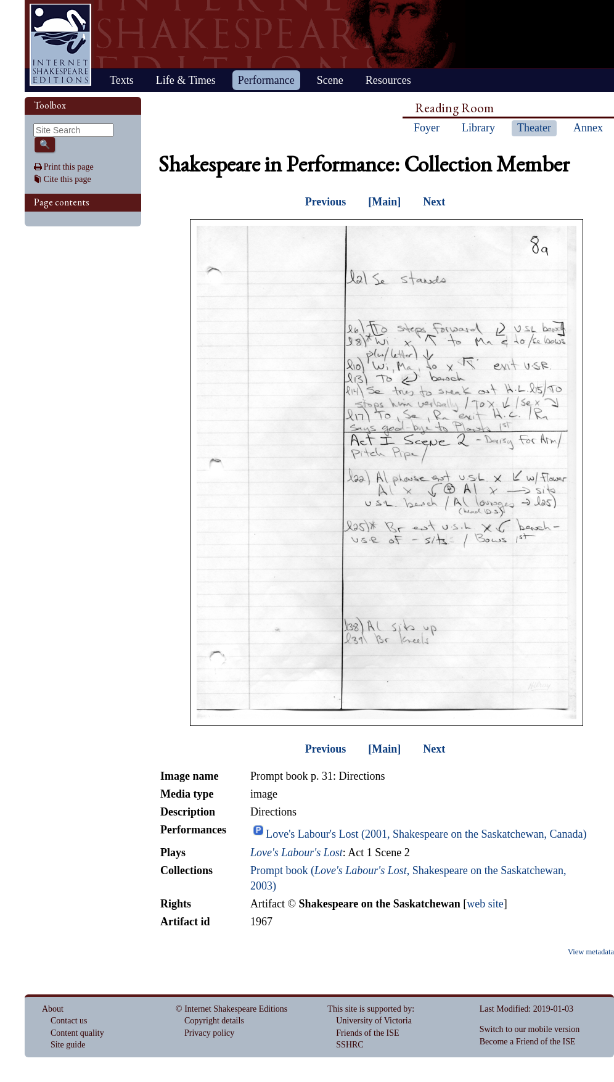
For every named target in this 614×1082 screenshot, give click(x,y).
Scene (330, 80)
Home (60, 45)
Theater (534, 128)
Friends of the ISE (367, 1033)
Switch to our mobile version (530, 1029)
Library (478, 128)
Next (434, 202)
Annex (588, 128)
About (52, 1009)
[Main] (384, 202)
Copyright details (214, 1020)
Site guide (68, 1044)
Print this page (69, 166)
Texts (122, 80)
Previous (325, 202)
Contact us (69, 1020)
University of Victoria (374, 1020)
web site (485, 904)
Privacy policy (209, 1033)
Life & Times (186, 80)
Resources (388, 80)
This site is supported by (369, 1009)
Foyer (427, 128)
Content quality (77, 1033)
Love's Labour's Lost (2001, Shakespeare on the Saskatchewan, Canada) (426, 834)
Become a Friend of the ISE (528, 1041)
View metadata (591, 952)
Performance (266, 80)
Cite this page (67, 179)
